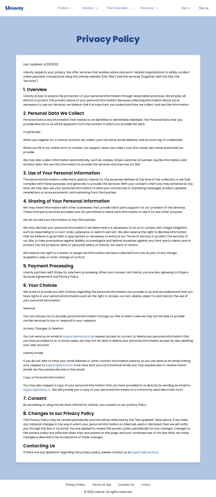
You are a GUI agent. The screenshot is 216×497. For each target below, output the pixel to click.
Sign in (185, 8)
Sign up (204, 8)
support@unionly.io (76, 336)
